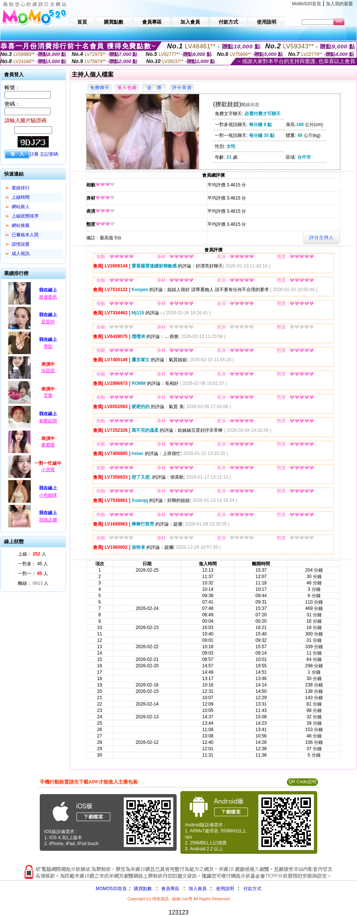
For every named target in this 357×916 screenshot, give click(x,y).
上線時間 (21, 197)
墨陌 (48, 346)
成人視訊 (21, 253)
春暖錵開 (48, 420)
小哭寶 (48, 469)
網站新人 (21, 206)
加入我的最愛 (339, 3)
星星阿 (48, 321)
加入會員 (198, 888)
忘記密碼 (49, 154)
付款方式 (252, 888)
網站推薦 (21, 225)
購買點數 (142, 888)
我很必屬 (48, 520)
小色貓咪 (48, 495)
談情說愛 (21, 244)
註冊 (34, 154)
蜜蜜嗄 (48, 444)
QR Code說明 (302, 781)
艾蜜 (48, 395)
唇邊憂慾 (48, 297)
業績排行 (21, 188)
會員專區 (170, 888)
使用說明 (225, 888)
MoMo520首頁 (306, 3)
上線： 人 (32, 554)
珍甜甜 (48, 370)
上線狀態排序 (25, 216)
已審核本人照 (25, 234)
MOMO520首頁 (111, 888)
